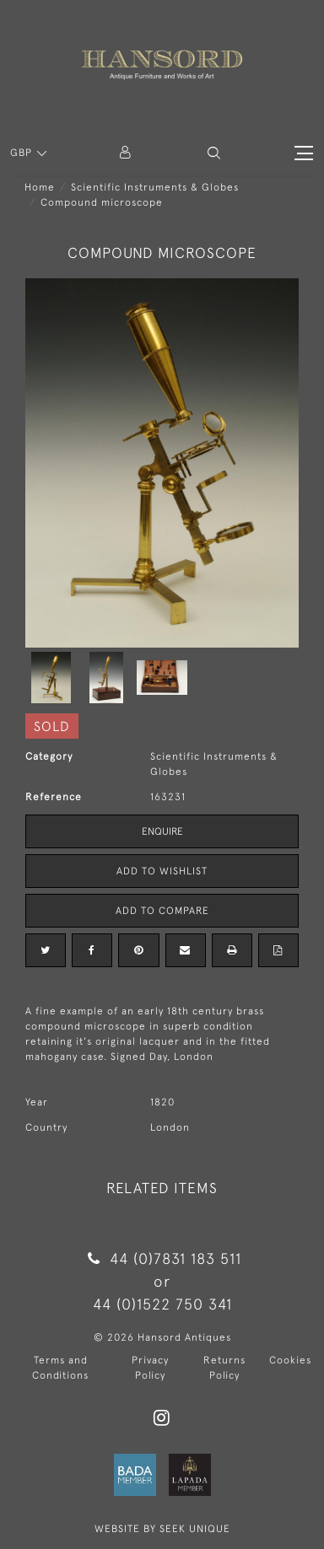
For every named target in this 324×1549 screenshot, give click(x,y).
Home (39, 187)
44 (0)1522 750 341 (162, 1304)
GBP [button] (22, 153)
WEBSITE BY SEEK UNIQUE (162, 1529)
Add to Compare (162, 911)
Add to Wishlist (162, 871)
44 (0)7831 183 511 (161, 1258)
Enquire (162, 831)
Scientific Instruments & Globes (155, 187)
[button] (214, 153)
